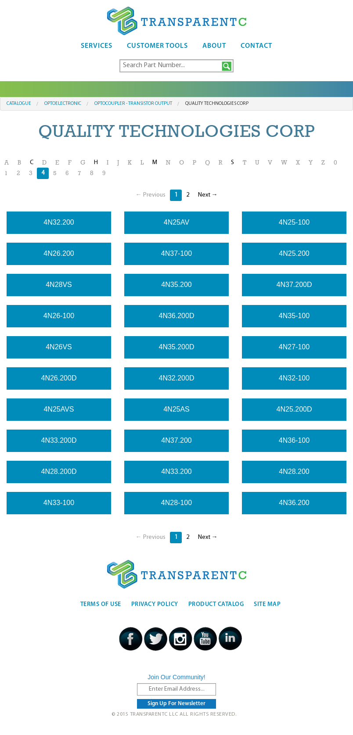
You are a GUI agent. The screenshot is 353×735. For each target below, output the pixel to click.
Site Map (267, 604)
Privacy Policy (154, 604)
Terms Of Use (100, 604)
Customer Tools (157, 46)
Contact (256, 46)
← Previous (151, 195)
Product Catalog (216, 604)
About (214, 46)
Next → (208, 195)
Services (96, 46)
